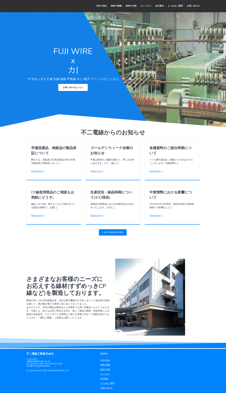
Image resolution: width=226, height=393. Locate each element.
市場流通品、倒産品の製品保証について (53, 151)
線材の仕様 (131, 5)
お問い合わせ (193, 5)
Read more (36, 171)
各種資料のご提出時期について (170, 151)
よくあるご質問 (175, 5)
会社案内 (159, 5)
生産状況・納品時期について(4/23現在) (111, 195)
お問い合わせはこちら (73, 87)
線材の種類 (116, 5)
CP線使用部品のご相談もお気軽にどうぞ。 (52, 195)
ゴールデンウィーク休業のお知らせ (111, 151)
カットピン (146, 5)
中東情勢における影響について (170, 195)
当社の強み (101, 5)
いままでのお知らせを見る (113, 233)
